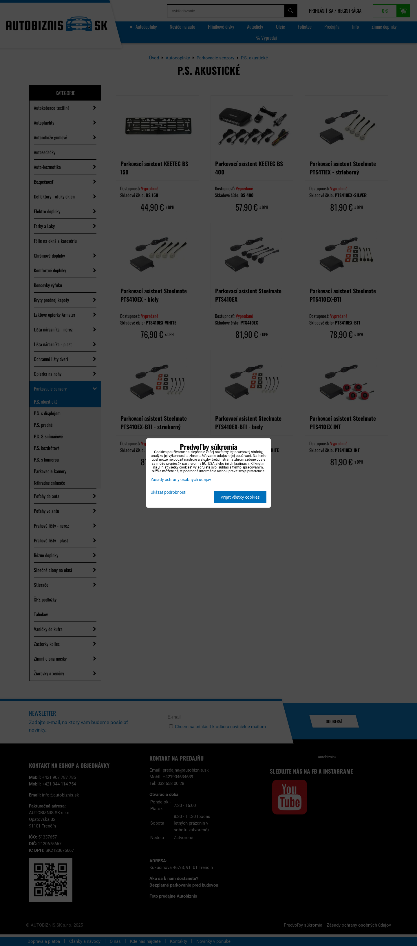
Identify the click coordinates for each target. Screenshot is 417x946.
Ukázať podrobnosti (168, 492)
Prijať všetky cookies (240, 497)
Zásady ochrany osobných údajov (181, 479)
